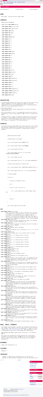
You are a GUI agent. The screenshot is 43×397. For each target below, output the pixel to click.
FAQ (15, 2)
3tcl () (32, 384)
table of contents (34, 369)
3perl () (33, 382)
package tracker (33, 365)
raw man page (33, 366)
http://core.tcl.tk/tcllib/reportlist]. (14, 329)
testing (5, 3)
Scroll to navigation (5, 6)
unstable (31, 378)
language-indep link (34, 363)
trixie (31, 374)
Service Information (21, 2)
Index (4, 2)
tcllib (7, 3)
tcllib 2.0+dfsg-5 (20, 389)
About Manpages (10, 2)
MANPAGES (5, 0)
